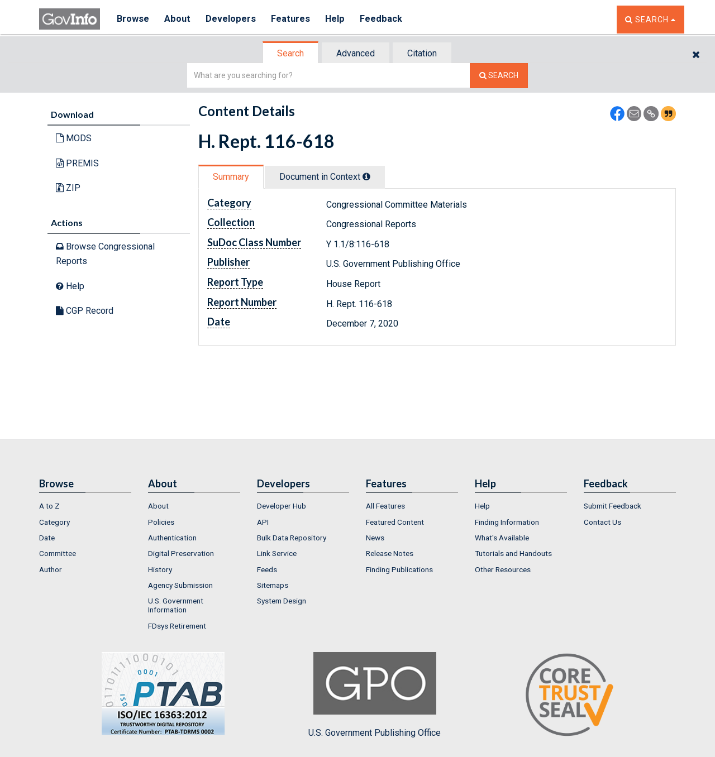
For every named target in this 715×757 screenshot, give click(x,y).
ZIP (68, 188)
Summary (231, 176)
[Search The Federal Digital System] (499, 75)
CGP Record (84, 310)
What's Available (502, 537)
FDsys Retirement (177, 625)
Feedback (386, 19)
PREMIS (77, 163)
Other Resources (503, 569)
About (178, 19)
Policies (161, 522)
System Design (281, 600)
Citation (422, 53)
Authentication (172, 537)
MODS (74, 138)
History (160, 569)
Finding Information (507, 522)
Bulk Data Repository (291, 537)
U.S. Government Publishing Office (374, 695)
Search (290, 53)
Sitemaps (272, 585)
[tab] (291, 53)
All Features (385, 505)
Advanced (355, 53)
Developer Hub (281, 505)
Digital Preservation (181, 553)
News (375, 537)
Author (50, 569)
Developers (233, 19)
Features (293, 19)
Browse (133, 19)
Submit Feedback (612, 505)
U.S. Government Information (175, 605)
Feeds (267, 569)
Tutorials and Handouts (513, 553)
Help (339, 19)
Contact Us (602, 522)
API (263, 522)
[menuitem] (85, 506)
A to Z (49, 505)
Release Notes (389, 553)
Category (54, 522)
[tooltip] (366, 176)
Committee (57, 553)
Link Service (277, 553)
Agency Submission (180, 585)
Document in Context (324, 176)
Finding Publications (399, 569)
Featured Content (395, 522)
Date (47, 537)
